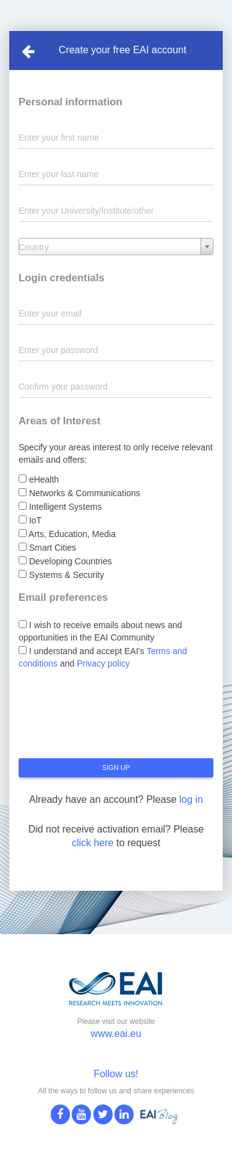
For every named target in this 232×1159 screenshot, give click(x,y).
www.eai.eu (116, 1033)
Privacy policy (103, 663)
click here (93, 843)
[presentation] (113, 718)
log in (191, 799)
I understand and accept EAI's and (103, 657)
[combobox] (116, 246)
